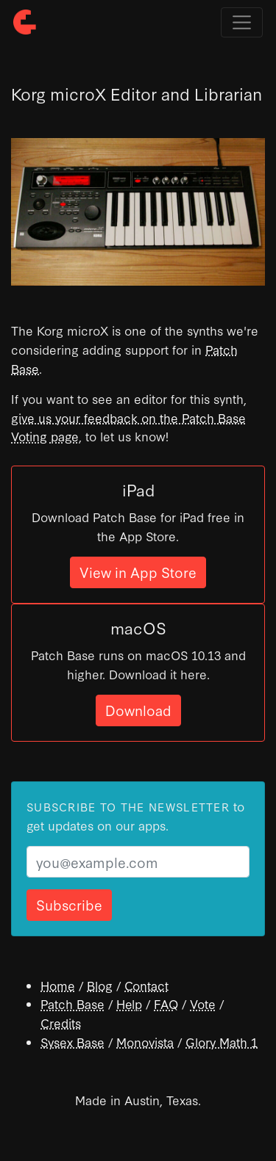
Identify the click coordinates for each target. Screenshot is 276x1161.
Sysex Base (72, 1041)
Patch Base (72, 1003)
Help (129, 1003)
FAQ (166, 1003)
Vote (203, 1003)
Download (138, 710)
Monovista (145, 1041)
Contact (146, 985)
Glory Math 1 (221, 1041)
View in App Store (138, 572)
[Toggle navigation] (242, 22)
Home (57, 985)
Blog (100, 985)
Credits (60, 1022)
